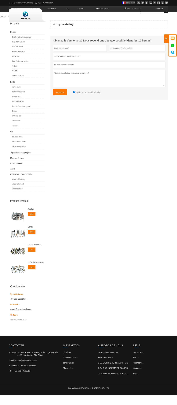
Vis (11, 142)
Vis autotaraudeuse (19, 152)
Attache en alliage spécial (21, 184)
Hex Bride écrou (18, 111)
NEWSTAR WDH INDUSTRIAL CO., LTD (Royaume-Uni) (122, 383)
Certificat (161, 19)
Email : (12, 370)
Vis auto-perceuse (19, 157)
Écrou (12, 92)
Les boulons (138, 362)
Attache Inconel (18, 194)
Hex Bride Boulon (18, 52)
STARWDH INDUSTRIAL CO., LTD (113, 373)
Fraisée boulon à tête (20, 71)
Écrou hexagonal (18, 102)
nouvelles (80, 19)
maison (53, 19)
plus (32, 224)
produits (65, 19)
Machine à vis (17, 147)
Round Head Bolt (18, 62)
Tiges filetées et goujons (20, 163)
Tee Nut (15, 136)
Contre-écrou (17, 107)
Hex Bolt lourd (17, 57)
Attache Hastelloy (18, 189)
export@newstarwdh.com (23, 3)
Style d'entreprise (105, 368)
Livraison (67, 362)
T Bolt (14, 76)
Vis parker (137, 378)
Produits (14, 26)
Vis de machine (34, 255)
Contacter (16, 355)
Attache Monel (17, 199)
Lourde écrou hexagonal (21, 116)
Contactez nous (118, 19)
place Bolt (16, 66)
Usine (101, 19)
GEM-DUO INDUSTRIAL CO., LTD (113, 378)
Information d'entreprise (108, 362)
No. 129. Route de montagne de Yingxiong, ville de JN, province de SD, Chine (37, 363)
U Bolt (14, 81)
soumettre (60, 102)
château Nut (16, 126)
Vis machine (138, 373)
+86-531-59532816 (45, 3)
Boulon (13, 42)
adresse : (13, 362)
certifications (68, 373)
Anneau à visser (18, 86)
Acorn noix (16, 131)
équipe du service (70, 368)
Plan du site (68, 378)
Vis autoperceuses (36, 272)
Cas (92, 19)
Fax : (11, 381)
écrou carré (16, 97)
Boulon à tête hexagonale (21, 47)
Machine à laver (17, 168)
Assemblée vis (16, 173)
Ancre (12, 179)
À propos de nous (141, 19)
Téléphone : (14, 376)
